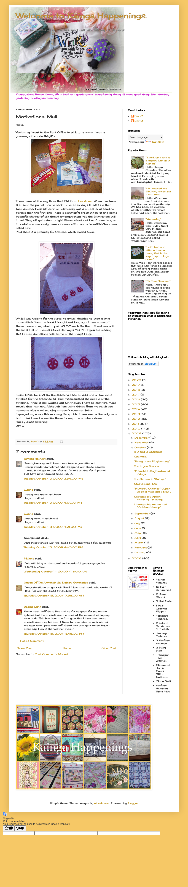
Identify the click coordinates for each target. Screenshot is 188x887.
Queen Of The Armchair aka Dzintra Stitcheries (56, 582)
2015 (136, 404)
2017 (136, 394)
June (138, 528)
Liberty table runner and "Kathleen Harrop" (150, 506)
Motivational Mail (146, 483)
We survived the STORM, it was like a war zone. (158, 191)
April (138, 537)
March (139, 542)
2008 (137, 558)
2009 (137, 433)
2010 (136, 428)
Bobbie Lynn (32, 606)
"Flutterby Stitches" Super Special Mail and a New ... (152, 490)
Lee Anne (84, 201)
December (142, 437)
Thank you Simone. (147, 466)
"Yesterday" (153, 219)
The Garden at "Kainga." (150, 478)
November (142, 442)
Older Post (108, 648)
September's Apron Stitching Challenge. (149, 498)
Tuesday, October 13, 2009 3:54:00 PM (53, 478)
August (140, 518)
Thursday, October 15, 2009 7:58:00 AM (54, 595)
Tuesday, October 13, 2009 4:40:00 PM (53, 547)
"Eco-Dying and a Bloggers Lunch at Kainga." (158, 160)
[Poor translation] (20, 828)
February (141, 547)
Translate (154, 141)
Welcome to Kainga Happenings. (81, 15)
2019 (136, 384)
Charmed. (140, 456)
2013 (136, 413)
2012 (136, 418)
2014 (136, 409)
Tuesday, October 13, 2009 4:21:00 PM (53, 526)
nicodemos (101, 803)
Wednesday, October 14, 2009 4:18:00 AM (55, 571)
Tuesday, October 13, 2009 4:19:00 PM (53, 502)
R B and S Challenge (148, 451)
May (138, 532)
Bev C (139, 116)
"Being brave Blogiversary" (152, 461)
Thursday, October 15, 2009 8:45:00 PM (54, 633)
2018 (136, 389)
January (140, 552)
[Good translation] (8, 828)
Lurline (28, 489)
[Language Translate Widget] (145, 137)
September (143, 513)
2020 (137, 379)
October (141, 447)
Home (67, 648)
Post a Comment (32, 640)
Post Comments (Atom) (51, 654)
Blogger (133, 803)
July (138, 523)
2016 (136, 399)
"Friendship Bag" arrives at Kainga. (152, 473)
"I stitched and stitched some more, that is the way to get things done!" (157, 253)
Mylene (29, 558)
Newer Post (24, 648)
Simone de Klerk (35, 458)
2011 (136, 423)
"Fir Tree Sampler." (158, 280)
